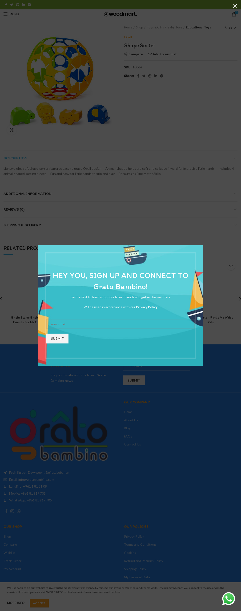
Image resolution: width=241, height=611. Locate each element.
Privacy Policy (146, 307)
